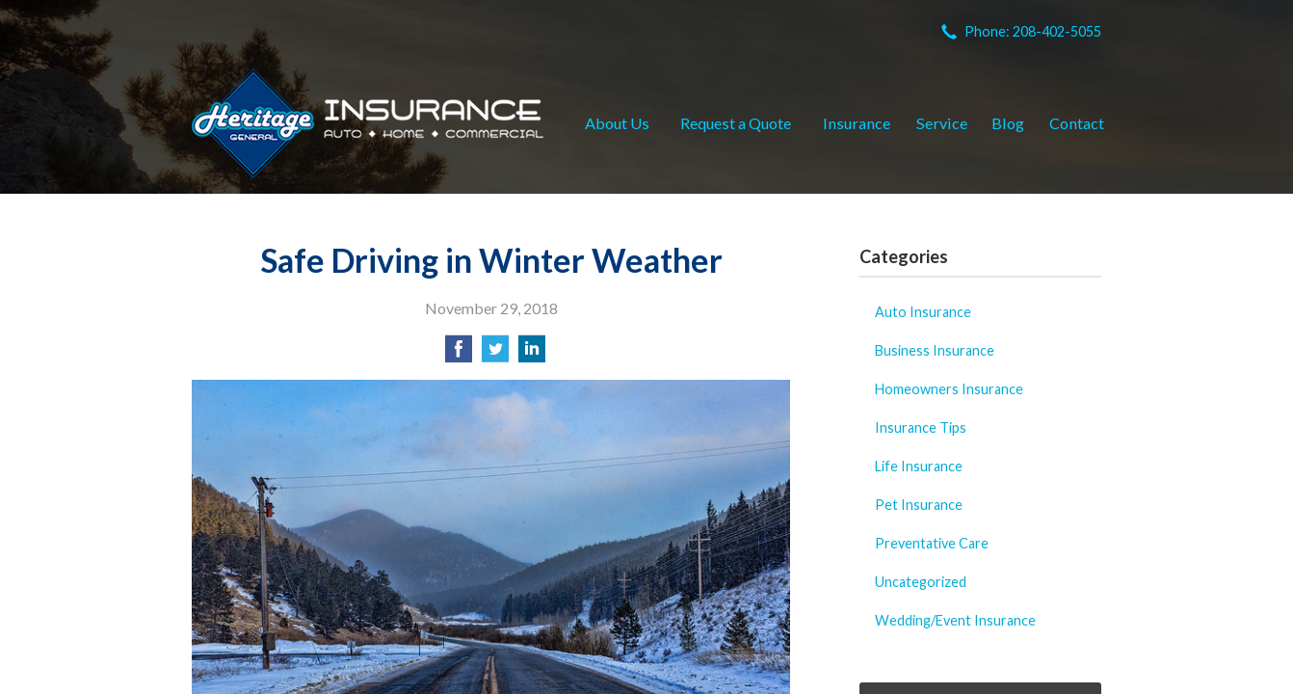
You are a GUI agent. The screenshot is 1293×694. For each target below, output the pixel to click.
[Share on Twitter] (495, 354)
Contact (1076, 123)
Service (941, 123)
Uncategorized (920, 582)
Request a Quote (735, 123)
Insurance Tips (920, 427)
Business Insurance (934, 350)
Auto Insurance (923, 312)
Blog (1007, 123)
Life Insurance (919, 466)
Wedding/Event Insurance (955, 620)
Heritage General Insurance (367, 123)
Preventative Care (932, 543)
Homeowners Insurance (949, 389)
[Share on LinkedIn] (531, 354)
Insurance (856, 123)
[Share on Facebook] (458, 354)
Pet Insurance (919, 504)
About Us (617, 123)
